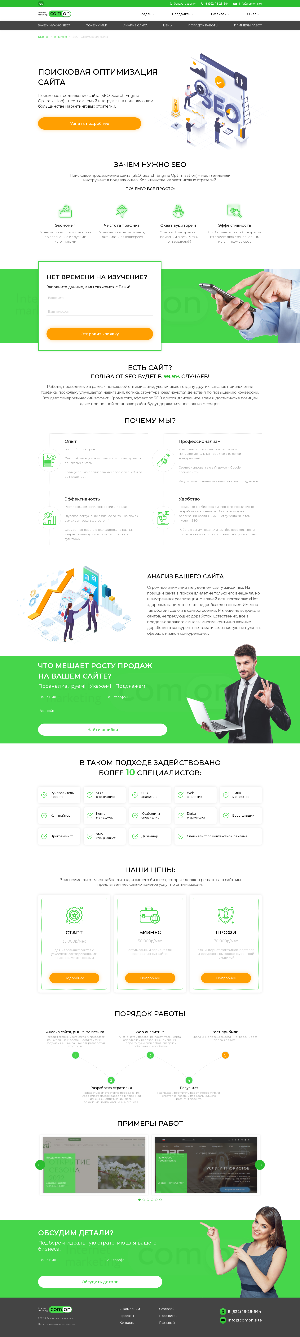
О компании (130, 1309)
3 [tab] (149, 1201)
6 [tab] (161, 1201)
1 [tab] (140, 1201)
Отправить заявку (100, 334)
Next (260, 1165)
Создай (146, 14)
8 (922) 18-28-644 (215, 3)
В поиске (60, 36)
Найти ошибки (102, 730)
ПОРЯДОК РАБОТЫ (203, 25)
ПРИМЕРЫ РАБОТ (248, 25)
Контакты (127, 1323)
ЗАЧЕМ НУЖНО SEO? (54, 25)
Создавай (167, 1309)
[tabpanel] (94, 1165)
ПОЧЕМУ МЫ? (97, 25)
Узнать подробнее (84, 123)
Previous (40, 1165)
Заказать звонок (183, 3)
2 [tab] (145, 1201)
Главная (43, 36)
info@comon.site (247, 3)
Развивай (219, 14)
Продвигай (181, 14)
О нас (251, 14)
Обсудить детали (100, 1282)
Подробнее (74, 978)
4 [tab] (153, 1201)
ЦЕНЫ (168, 25)
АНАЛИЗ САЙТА (135, 25)
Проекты (127, 1316)
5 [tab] (157, 1201)
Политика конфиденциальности (57, 1323)
